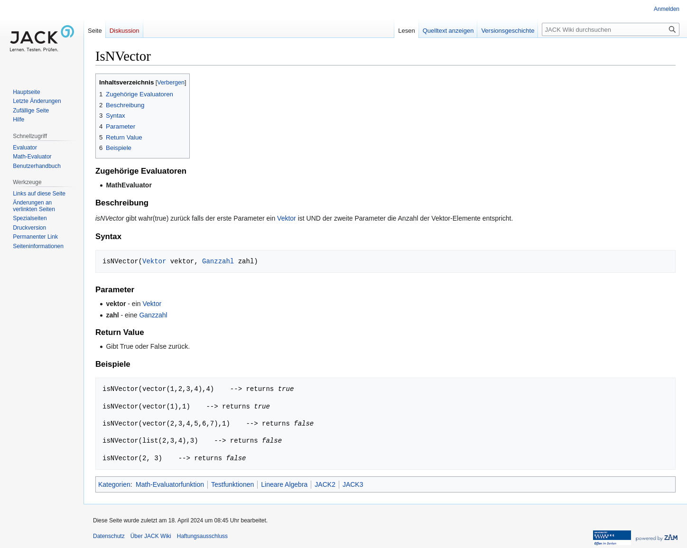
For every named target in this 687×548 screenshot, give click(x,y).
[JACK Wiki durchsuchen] (610, 29)
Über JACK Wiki (150, 536)
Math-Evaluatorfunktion (170, 484)
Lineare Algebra (284, 484)
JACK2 (325, 484)
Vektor (286, 218)
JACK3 (353, 484)
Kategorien (114, 484)
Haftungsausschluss (202, 536)
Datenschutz (109, 536)
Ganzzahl (218, 261)
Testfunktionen (232, 484)
